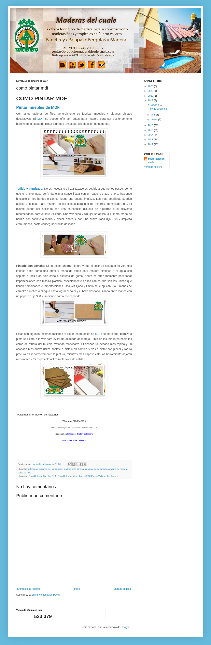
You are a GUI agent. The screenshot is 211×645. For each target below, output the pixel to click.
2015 (151, 130)
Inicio (77, 588)
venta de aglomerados (99, 469)
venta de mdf (24, 472)
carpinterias (44, 469)
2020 (151, 95)
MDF (40, 118)
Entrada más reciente (28, 588)
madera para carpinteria (75, 469)
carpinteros (57, 469)
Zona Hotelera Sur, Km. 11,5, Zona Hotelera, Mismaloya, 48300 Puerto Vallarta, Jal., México (73, 476)
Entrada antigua (122, 588)
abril (153, 114)
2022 (151, 91)
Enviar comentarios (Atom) (46, 594)
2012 (151, 144)
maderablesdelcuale (156, 160)
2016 (151, 125)
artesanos (33, 469)
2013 (151, 139)
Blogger (125, 627)
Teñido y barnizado (29, 188)
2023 (151, 86)
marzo (154, 119)
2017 (151, 100)
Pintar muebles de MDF (38, 107)
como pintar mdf (159, 108)
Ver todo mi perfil (153, 167)
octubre (155, 104)
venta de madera (119, 469)
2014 (151, 134)
